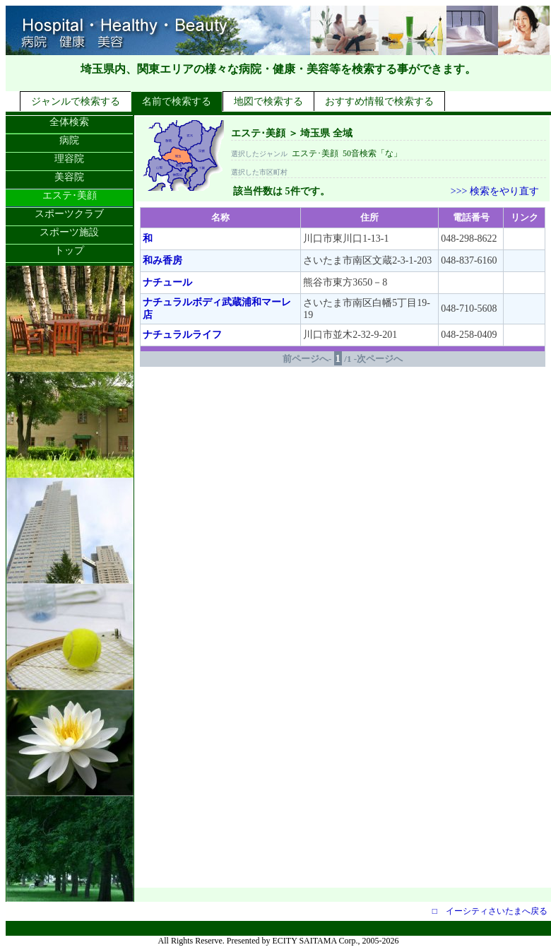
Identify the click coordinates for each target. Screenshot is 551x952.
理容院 (69, 158)
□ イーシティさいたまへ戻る (489, 911)
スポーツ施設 (69, 232)
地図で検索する (268, 101)
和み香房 (162, 260)
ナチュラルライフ (182, 334)
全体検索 (69, 122)
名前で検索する (176, 101)
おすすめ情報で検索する (379, 101)
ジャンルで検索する (75, 101)
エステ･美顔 (69, 195)
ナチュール (167, 282)
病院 (69, 140)
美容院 (69, 177)
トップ (69, 250)
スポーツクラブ (69, 213)
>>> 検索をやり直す (495, 191)
